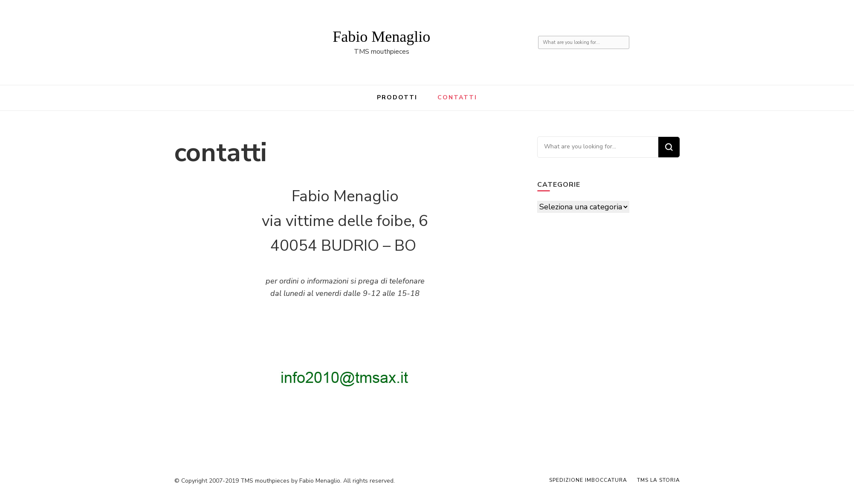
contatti (457, 97)
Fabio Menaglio (381, 36)
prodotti (397, 97)
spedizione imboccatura (588, 480)
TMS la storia (658, 480)
